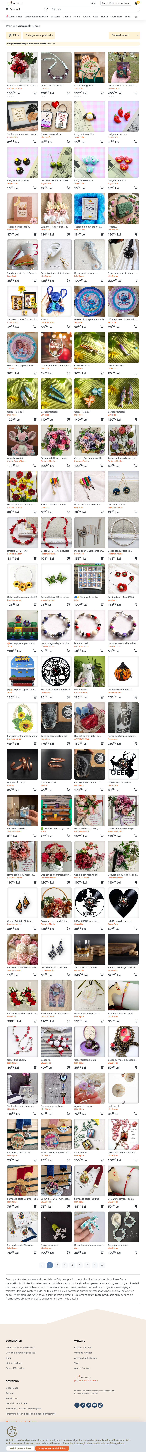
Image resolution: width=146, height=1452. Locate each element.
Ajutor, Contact (82, 1368)
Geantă (67, 16)
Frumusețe (116, 16)
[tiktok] (100, 1405)
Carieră (10, 1393)
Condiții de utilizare (16, 1403)
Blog (127, 16)
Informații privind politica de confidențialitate (31, 1413)
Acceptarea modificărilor (52, 1448)
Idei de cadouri (14, 1363)
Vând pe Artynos (83, 1352)
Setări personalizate (20, 1448)
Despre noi (12, 1388)
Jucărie (86, 16)
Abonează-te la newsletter (20, 1347)
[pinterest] (88, 1405)
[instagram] (82, 1405)
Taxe (76, 1363)
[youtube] (94, 1405)
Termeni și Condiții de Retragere (23, 1408)
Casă (95, 16)
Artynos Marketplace (85, 1358)
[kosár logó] (136, 3)
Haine (77, 16)
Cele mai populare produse (20, 1352)
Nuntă (104, 16)
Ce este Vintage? (83, 1347)
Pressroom (12, 1398)
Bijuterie (55, 16)
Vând (93, 3)
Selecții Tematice (15, 1368)
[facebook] (77, 1405)
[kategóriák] (13, 9)
